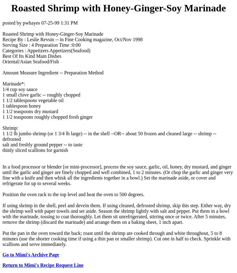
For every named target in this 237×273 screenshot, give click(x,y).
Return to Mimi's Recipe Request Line (43, 265)
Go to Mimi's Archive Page (30, 254)
